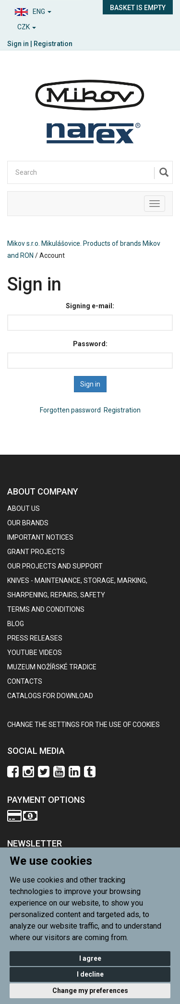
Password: (90, 344)
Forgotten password (70, 410)
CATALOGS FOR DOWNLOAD (50, 696)
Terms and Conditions (45, 609)
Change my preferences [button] (90, 990)
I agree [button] (90, 958)
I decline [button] (90, 974)
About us (23, 508)
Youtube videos (34, 652)
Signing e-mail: (90, 306)
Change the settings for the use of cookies (83, 724)
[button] (45, 10)
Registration (53, 44)
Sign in (18, 44)
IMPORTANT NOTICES (40, 537)
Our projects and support (55, 566)
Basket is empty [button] (138, 8)
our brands (27, 523)
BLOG (15, 624)
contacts (24, 681)
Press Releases (34, 638)
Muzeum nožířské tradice (51, 667)
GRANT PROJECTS (36, 552)
